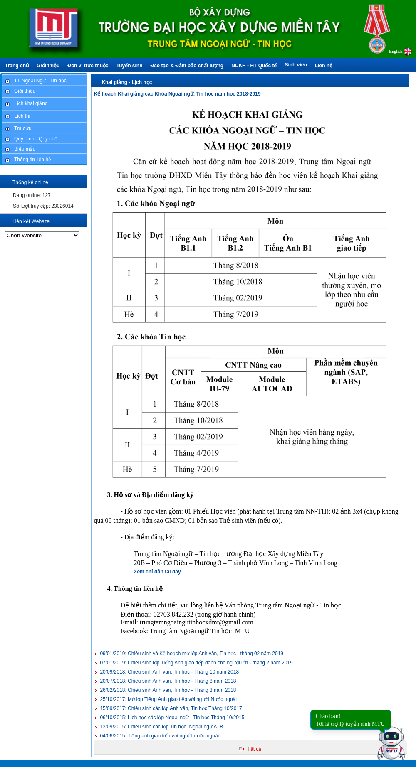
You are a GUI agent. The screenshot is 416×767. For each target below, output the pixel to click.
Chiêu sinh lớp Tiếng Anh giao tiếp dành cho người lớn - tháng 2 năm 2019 (196, 663)
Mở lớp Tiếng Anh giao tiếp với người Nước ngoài (168, 699)
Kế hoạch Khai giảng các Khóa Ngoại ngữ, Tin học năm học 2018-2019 (177, 94)
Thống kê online (30, 182)
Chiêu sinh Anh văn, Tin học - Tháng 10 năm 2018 (169, 672)
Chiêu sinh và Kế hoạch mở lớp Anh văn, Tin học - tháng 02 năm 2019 (191, 653)
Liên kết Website (31, 221)
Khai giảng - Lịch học (127, 82)
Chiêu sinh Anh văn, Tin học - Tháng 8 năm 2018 (168, 681)
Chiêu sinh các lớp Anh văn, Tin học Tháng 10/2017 (171, 708)
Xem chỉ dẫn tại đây (157, 572)
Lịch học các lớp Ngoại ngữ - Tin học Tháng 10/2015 (172, 717)
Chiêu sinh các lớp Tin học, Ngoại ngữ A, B (161, 727)
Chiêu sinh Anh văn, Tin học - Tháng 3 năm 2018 (168, 690)
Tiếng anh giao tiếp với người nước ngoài (159, 736)
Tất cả (254, 749)
